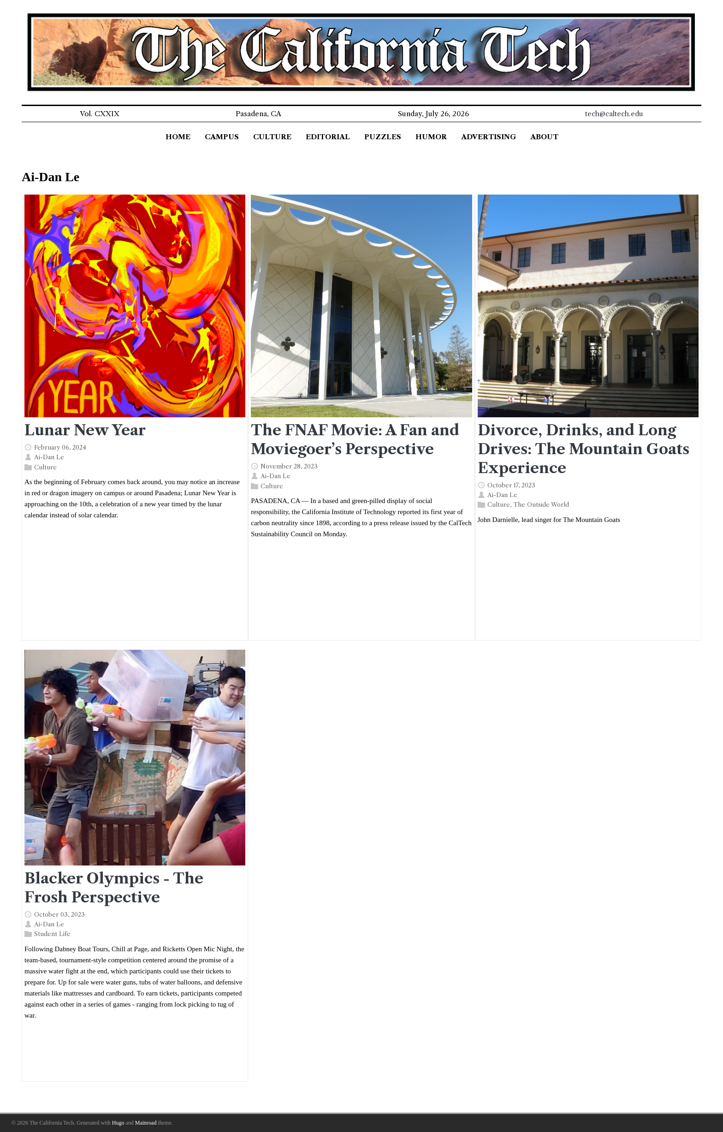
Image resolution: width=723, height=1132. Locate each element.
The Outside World (541, 504)
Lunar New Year (85, 430)
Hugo (118, 1123)
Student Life (52, 933)
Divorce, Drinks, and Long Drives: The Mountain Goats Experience (583, 449)
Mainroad (146, 1123)
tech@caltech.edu (614, 113)
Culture (45, 466)
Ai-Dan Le (49, 457)
